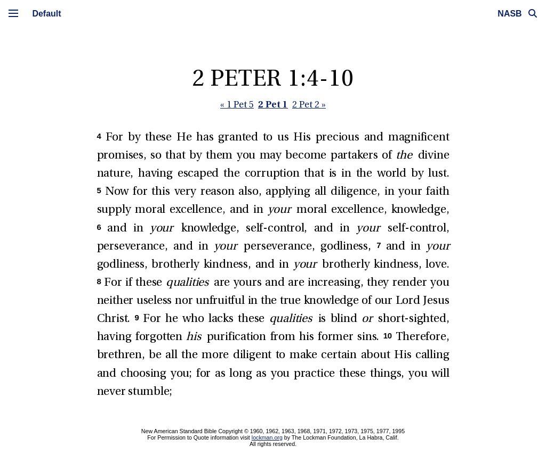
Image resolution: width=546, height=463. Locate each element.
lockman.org (267, 437)
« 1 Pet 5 (237, 105)
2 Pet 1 (273, 104)
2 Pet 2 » (309, 105)
